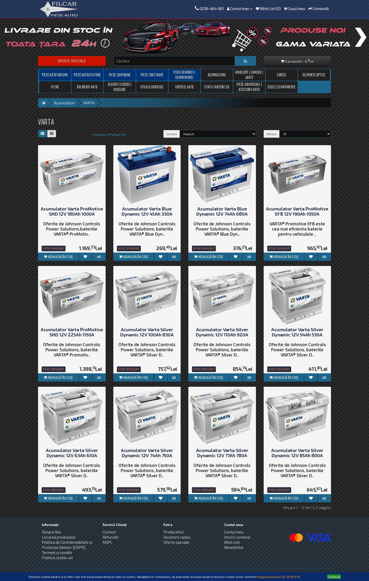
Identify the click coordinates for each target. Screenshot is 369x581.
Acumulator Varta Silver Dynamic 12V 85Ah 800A (297, 453)
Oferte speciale (72, 61)
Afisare (271, 134)
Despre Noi (51, 532)
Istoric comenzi (237, 537)
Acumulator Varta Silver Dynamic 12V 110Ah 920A (222, 332)
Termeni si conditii (57, 552)
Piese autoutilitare (87, 75)
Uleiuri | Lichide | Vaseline (119, 87)
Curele (281, 75)
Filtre (55, 87)
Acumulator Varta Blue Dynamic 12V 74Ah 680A (222, 211)
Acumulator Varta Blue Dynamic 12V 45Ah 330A (147, 211)
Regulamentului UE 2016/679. (279, 576)
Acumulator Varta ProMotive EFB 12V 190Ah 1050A (297, 211)
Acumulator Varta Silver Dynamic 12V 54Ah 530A (297, 332)
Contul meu (233, 532)
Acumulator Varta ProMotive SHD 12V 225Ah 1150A (72, 332)
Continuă (334, 576)
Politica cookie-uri (57, 557)
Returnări (111, 537)
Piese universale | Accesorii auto (249, 87)
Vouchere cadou (176, 537)
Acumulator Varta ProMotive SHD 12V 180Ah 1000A (72, 211)
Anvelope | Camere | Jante (249, 75)
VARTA (89, 102)
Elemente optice (314, 75)
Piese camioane (120, 75)
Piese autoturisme (55, 75)
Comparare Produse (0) (108, 134)
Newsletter (234, 547)
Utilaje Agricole (152, 87)
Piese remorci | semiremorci (184, 75)
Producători (173, 532)
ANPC (107, 542)
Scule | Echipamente (281, 87)
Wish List (232, 542)
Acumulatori (217, 75)
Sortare (171, 134)
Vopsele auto (184, 87)
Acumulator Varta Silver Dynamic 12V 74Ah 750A (147, 453)
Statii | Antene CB (216, 87)
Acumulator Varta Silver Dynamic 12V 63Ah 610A (72, 453)
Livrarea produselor (59, 537)
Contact (109, 532)
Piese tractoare (152, 75)
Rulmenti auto (87, 87)
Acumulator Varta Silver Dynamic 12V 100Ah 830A (147, 332)
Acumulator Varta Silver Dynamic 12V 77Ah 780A (222, 453)
